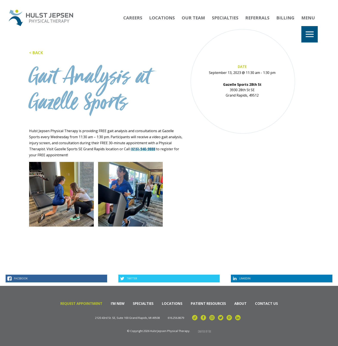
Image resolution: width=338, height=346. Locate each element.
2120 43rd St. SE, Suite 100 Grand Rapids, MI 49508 (127, 317)
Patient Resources (208, 303)
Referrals (257, 18)
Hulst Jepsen (41, 18)
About (240, 303)
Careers (132, 18)
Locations (162, 18)
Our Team (193, 18)
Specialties (225, 18)
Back (37, 52)
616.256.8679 (176, 317)
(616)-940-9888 (143, 149)
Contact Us (266, 303)
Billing (285, 18)
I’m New (117, 303)
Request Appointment (81, 303)
